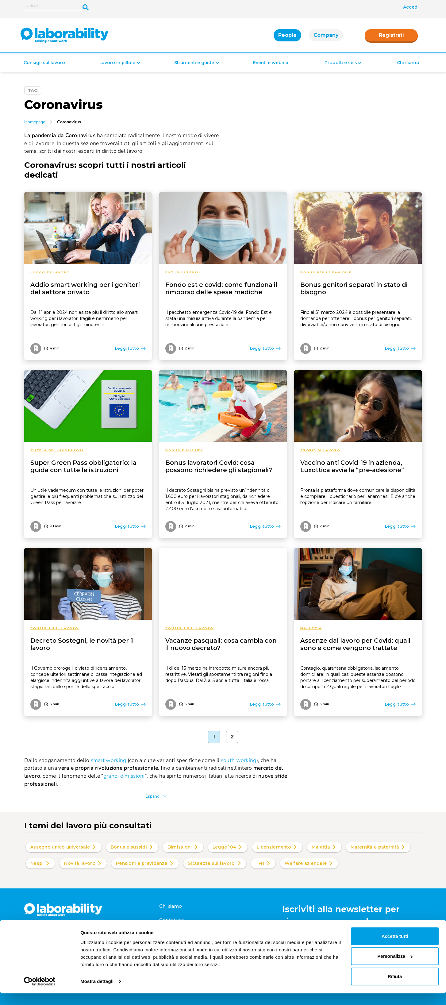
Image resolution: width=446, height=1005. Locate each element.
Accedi (411, 7)
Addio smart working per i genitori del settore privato (85, 288)
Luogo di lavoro (50, 272)
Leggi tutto (130, 348)
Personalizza (395, 967)
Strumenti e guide (194, 63)
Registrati (391, 35)
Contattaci (171, 920)
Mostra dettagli (96, 992)
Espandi (156, 796)
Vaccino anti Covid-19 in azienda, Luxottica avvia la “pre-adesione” (352, 466)
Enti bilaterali (183, 272)
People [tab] (287, 35)
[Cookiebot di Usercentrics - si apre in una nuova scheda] (40, 993)
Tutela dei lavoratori (57, 450)
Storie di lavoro (320, 450)
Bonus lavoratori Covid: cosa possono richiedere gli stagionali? (218, 466)
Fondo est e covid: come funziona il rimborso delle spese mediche (221, 288)
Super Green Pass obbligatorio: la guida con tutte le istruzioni (83, 466)
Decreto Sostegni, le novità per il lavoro (82, 644)
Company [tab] (325, 35)
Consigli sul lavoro (44, 63)
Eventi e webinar (271, 63)
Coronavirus (69, 122)
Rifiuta (395, 988)
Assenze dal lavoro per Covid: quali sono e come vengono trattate (355, 644)
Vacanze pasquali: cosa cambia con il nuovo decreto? (221, 644)
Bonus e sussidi (184, 450)
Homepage (34, 122)
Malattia (310, 628)
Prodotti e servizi (344, 63)
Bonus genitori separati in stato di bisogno (354, 288)
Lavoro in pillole (117, 63)
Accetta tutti (395, 947)
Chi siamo (408, 63)
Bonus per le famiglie (326, 272)
